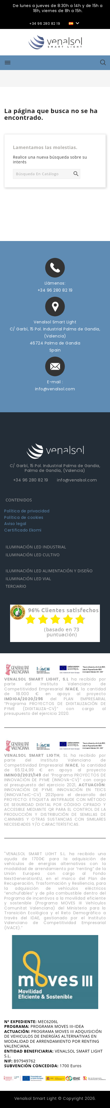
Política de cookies (23, 517)
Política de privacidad (26, 511)
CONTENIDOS (19, 500)
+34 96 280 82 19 (55, 290)
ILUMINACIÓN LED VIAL (28, 578)
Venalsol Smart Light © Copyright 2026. (55, 1098)
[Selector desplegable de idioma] (75, 23)
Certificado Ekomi (23, 530)
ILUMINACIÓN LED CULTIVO (33, 554)
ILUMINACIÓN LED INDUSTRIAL (36, 547)
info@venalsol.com (55, 389)
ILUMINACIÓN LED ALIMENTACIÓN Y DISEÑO (49, 570)
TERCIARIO (16, 586)
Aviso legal (15, 523)
